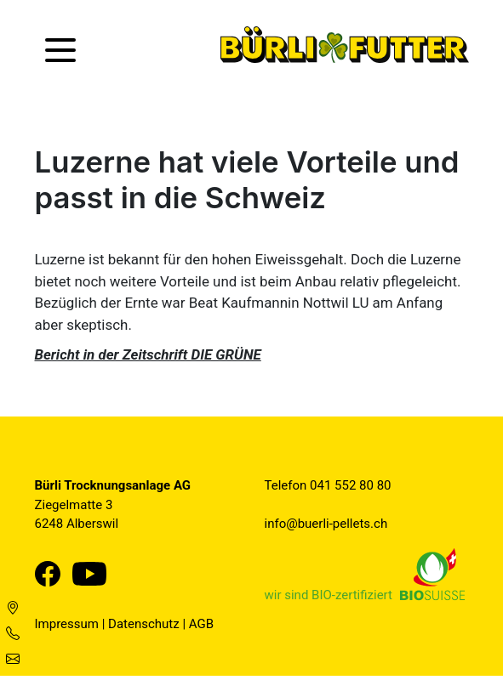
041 (322, 485)
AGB (201, 624)
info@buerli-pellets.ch (326, 523)
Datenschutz (144, 624)
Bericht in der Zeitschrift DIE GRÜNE (148, 354)
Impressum (67, 624)
